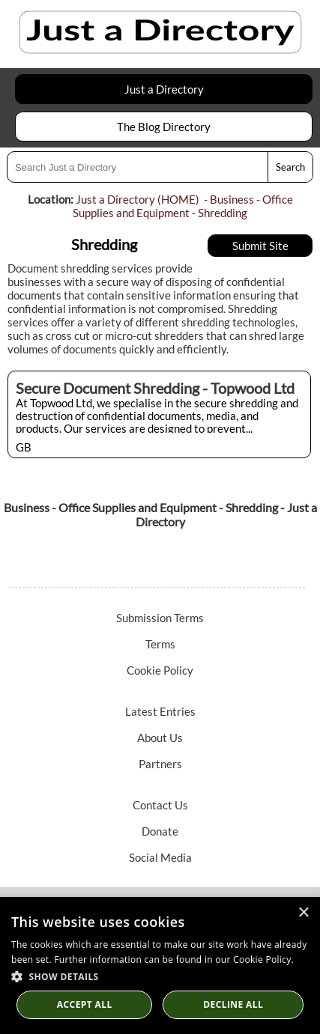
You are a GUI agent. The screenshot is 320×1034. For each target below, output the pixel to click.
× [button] (303, 913)
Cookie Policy (160, 670)
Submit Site (260, 245)
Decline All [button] (233, 1004)
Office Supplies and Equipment (183, 205)
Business (232, 199)
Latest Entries (160, 711)
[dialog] (160, 965)
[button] (160, 976)
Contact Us (160, 805)
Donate (160, 831)
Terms (160, 644)
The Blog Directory (164, 126)
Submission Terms (160, 617)
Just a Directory (164, 89)
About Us (160, 737)
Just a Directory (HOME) (137, 199)
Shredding (222, 212)
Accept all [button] (84, 1004)
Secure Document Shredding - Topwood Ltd (155, 388)
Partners (160, 763)
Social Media (160, 857)
